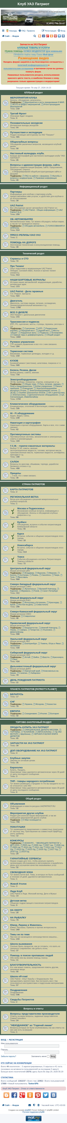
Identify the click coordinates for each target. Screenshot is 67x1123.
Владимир (28, 573)
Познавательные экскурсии (26, 123)
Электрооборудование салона (42, 390)
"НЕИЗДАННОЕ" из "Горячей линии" (31, 1025)
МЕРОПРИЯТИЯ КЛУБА (23, 97)
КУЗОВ (14, 360)
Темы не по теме (20, 934)
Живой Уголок (18, 883)
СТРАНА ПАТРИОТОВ (33, 484)
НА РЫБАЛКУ (18, 917)
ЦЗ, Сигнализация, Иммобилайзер (37, 396)
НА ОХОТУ (16, 910)
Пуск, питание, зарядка (49, 384)
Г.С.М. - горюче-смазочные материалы (32, 446)
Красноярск (57, 657)
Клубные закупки (20, 758)
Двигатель (16, 300)
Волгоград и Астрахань (34, 602)
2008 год (59, 845)
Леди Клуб (16, 891)
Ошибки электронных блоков (31, 393)
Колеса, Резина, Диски (23, 370)
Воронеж (40, 573)
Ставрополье (28, 616)
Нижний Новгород (48, 628)
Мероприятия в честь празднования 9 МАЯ (43, 102)
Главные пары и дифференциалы (26, 335)
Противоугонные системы (25, 434)
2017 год (53, 849)
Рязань (33, 575)
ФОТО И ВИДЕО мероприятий (25, 104)
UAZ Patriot (16, 205)
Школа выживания (21, 944)
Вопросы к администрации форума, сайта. (35, 165)
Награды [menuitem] (13, 31)
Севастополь (41, 604)
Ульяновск (46, 630)
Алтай (26, 657)
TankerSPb (33, 1083)
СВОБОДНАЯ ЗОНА (21, 872)
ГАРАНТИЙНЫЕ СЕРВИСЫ (25, 858)
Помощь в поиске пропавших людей (31, 955)
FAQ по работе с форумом (35, 176)
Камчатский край (31, 671)
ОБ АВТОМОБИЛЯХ (21, 219)
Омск (13, 659)
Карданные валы (27, 333)
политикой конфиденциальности (33, 65)
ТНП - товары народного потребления (32, 781)
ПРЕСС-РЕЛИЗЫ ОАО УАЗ (25, 235)
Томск (20, 556)
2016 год (41, 849)
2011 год (38, 847)
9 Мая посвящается (31, 820)
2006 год (37, 845)
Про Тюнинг (17, 266)
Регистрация (16, 1040)
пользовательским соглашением (18, 69)
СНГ (12, 701)
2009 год (15, 847)
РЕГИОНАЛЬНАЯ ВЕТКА (24, 497)
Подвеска (43, 333)
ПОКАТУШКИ (17, 827)
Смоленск (45, 575)
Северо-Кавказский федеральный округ (33, 611)
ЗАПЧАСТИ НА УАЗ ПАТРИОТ (27, 743)
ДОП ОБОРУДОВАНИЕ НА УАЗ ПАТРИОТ (33, 750)
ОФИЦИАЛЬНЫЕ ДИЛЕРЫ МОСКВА (40, 730)
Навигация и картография (25, 422)
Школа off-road (19, 976)
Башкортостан (30, 628)
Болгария (53, 713)
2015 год (30, 849)
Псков (35, 591)
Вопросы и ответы (33, 1008)
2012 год (49, 847)
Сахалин (22, 673)
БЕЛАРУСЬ (16, 694)
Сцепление (28, 328)
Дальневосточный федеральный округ (33, 666)
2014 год (19, 849)
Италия (42, 713)
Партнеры (16, 191)
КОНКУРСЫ (17, 840)
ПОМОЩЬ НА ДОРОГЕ (23, 242)
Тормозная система (21, 351)
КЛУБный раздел (33, 92)
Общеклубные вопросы (24, 141)
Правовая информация (45, 178)
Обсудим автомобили (33, 226)
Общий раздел (52, 335)
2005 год (25, 845)
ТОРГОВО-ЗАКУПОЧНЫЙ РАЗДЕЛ (33, 722)
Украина (27, 704)
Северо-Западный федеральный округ (33, 584)
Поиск (39, 54)
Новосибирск (25, 545)
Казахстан (50, 704)
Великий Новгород (46, 589)
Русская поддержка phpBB (33, 1112)
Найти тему (30, 54)
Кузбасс (22, 522)
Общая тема (29, 384)
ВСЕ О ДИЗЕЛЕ (19, 312)
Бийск (35, 657)
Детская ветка (18, 900)
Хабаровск (34, 673)
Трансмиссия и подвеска (24, 321)
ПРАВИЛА (19, 54)
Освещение (26, 388)
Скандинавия (29, 713)
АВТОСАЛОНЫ (43, 732)
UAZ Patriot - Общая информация (38, 210)
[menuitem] (22, 31)
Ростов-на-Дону (24, 604)
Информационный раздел (34, 186)
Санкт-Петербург (49, 591)
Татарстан (33, 630)
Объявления (17, 803)
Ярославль (22, 577)
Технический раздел (33, 253)
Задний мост (43, 330)
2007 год (48, 845)
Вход (3, 1040)
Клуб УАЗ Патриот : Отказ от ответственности (23, 1088)
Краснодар (53, 602)
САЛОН (14, 461)
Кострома (22, 575)
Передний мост (27, 330)
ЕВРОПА (15, 711)
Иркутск (44, 657)
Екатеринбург (29, 643)
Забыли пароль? (8, 1056)
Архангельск (29, 589)
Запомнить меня (40, 1056)
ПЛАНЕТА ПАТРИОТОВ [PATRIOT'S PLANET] (33, 689)
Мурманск (24, 591)
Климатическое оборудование (28, 404)
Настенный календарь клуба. (27, 153)
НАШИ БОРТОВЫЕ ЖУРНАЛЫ (27, 279)
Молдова (38, 704)
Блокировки (56, 333)
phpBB (27, 1110)
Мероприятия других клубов (27, 813)
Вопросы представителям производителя (35, 1013)
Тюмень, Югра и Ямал (49, 643)
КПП (39, 328)
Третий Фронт (18, 113)
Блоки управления (42, 386)
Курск (20, 533)
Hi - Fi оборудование (22, 413)
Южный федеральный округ (27, 598)
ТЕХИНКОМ (27, 732)
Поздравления (18, 990)
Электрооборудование (23, 379)
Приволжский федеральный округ (30, 623)
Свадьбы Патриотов (22, 999)
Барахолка (16, 767)
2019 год (24, 851)
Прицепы (15, 473)
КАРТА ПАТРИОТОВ (21, 489)
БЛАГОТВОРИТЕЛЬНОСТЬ (25, 965)
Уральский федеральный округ (28, 639)
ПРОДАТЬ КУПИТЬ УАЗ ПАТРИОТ (29, 727)
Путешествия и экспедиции (26, 132)
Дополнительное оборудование (42, 395)
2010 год (26, 847)
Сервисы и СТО (19, 258)
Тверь (55, 575)
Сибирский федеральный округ (28, 652)
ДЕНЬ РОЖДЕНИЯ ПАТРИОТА (27, 680)
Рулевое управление (22, 341)
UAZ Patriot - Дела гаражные (26, 291)
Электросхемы (18, 395)
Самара (22, 630)
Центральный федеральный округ (30, 568)
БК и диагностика (55, 393)
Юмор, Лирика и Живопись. (26, 925)
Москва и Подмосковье (30, 508)
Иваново (52, 573)
